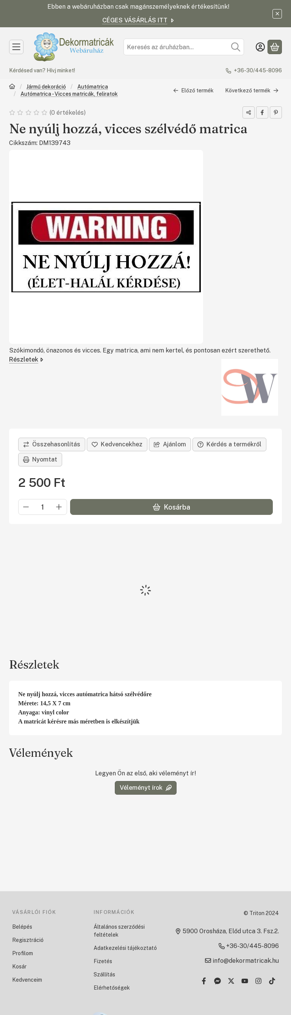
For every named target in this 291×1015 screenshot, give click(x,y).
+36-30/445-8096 (258, 70)
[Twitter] (231, 981)
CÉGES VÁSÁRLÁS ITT (138, 20)
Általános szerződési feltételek (119, 931)
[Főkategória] (12, 87)
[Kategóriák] (16, 47)
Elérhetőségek (112, 988)
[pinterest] (276, 112)
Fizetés (103, 961)
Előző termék (193, 90)
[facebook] (262, 112)
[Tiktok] (272, 981)
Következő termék (251, 90)
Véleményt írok (146, 787)
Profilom (22, 953)
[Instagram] (258, 981)
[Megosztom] (248, 112)
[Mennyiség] (42, 507)
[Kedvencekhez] (117, 444)
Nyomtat (40, 459)
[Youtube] (245, 981)
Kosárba (171, 507)
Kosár (19, 967)
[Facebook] (204, 981)
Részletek (26, 359)
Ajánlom (170, 444)
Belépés (22, 927)
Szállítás (104, 974)
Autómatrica (92, 87)
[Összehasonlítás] (51, 444)
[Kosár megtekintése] (275, 47)
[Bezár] (277, 14)
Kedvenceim (27, 980)
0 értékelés (68, 112)
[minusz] (26, 507)
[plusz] (59, 507)
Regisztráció (28, 940)
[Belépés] (260, 47)
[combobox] (184, 47)
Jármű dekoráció (46, 87)
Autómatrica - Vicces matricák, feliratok (69, 94)
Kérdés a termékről (229, 444)
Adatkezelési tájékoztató (125, 948)
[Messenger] (217, 981)
